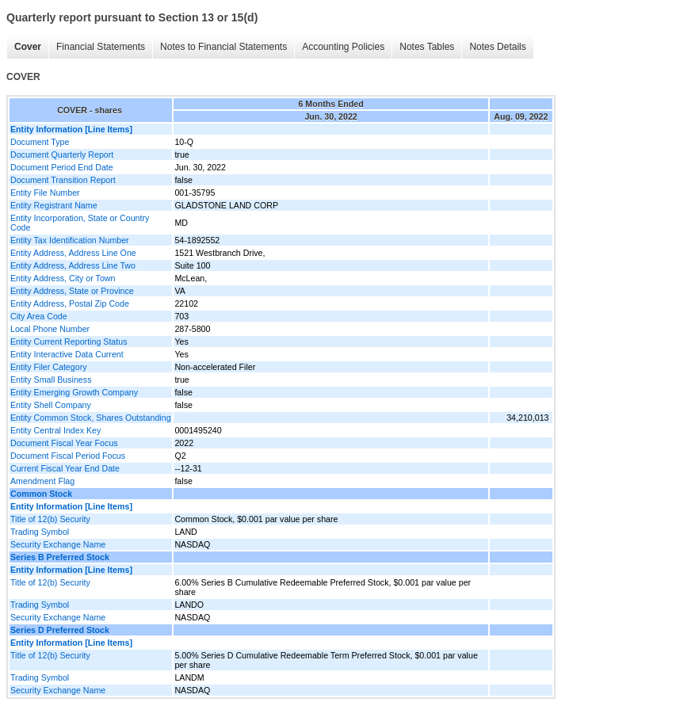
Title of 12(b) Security (50, 519)
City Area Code (38, 316)
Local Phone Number (50, 329)
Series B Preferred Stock (59, 557)
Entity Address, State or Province (72, 291)
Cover (27, 46)
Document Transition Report (63, 180)
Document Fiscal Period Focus (67, 455)
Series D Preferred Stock (59, 630)
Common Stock (41, 493)
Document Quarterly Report (61, 154)
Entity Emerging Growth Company (74, 392)
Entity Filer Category (48, 367)
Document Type (39, 142)
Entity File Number (45, 192)
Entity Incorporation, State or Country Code (79, 222)
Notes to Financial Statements (223, 46)
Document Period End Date (61, 167)
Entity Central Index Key (55, 430)
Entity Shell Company (50, 405)
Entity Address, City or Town (62, 278)
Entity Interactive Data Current (67, 354)
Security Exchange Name (57, 544)
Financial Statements (100, 46)
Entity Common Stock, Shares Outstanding (90, 417)
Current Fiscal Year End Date (65, 468)
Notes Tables (426, 46)
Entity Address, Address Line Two (73, 265)
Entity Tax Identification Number (69, 240)
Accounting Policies (343, 46)
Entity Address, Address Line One (73, 253)
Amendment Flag (42, 481)
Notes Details (497, 46)
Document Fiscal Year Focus (64, 443)
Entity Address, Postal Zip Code (69, 303)
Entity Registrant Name (53, 205)
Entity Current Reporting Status (68, 341)
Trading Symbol (39, 531)
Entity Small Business (50, 379)
